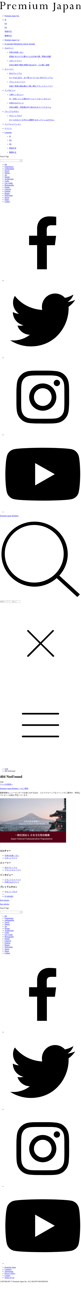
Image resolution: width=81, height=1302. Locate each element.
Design (7, 177)
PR (6, 165)
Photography (9, 185)
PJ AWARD (9, 896)
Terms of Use (9, 1278)
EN (6, 24)
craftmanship (9, 169)
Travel (7, 171)
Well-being (9, 195)
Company (8, 1269)
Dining (7, 173)
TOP (6, 769)
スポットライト (11, 858)
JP (5, 20)
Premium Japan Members (9, 516)
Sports (7, 197)
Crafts (7, 181)
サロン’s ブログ (11, 892)
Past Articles (4, 900)
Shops (7, 200)
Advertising (9, 1271)
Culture (7, 202)
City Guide (9, 183)
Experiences (9, 167)
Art (6, 175)
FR (6, 27)
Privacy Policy (10, 1273)
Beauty (7, 193)
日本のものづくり (12, 882)
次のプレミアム (11, 868)
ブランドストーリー (13, 870)
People (7, 187)
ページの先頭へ (6, 784)
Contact (7, 1276)
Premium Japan (10, 1267)
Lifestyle (8, 189)
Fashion (7, 191)
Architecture (9, 179)
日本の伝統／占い (12, 856)
